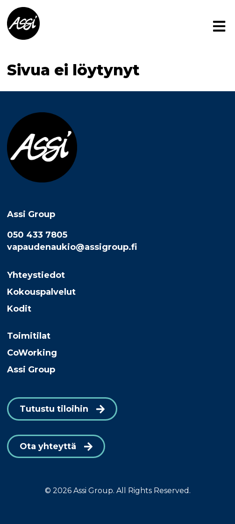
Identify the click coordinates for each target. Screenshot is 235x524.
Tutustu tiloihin (54, 409)
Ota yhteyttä (48, 446)
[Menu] (219, 27)
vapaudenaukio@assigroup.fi (72, 247)
